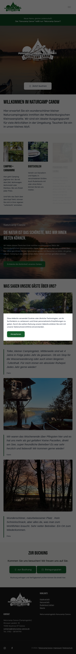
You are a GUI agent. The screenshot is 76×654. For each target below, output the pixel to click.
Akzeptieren (16, 334)
